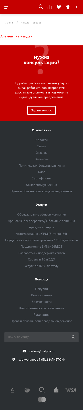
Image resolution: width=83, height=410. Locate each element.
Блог (41, 172)
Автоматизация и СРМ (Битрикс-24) (41, 233)
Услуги (41, 204)
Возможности (42, 301)
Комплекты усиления (41, 185)
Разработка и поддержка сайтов (41, 253)
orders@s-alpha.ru (41, 351)
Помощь (41, 279)
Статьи (41, 146)
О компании (41, 130)
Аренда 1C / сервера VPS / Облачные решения (41, 221)
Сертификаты (42, 178)
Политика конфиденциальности (42, 165)
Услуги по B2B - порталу (41, 266)
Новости (41, 140)
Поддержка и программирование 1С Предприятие (41, 240)
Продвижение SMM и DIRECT (41, 246)
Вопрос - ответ (41, 295)
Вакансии (41, 159)
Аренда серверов (41, 227)
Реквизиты (41, 314)
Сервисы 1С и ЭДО (41, 259)
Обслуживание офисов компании (41, 214)
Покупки (41, 289)
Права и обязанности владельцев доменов (41, 191)
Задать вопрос (41, 110)
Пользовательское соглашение (41, 308)
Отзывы (42, 152)
